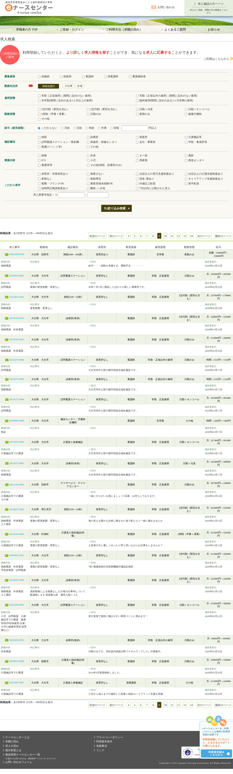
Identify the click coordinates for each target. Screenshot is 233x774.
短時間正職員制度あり (53, 188)
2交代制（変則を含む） (102, 109)
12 (178, 236)
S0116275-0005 (17, 379)
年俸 (102, 127)
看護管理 (45, 165)
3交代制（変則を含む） (54, 109)
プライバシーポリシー (109, 737)
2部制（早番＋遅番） (52, 114)
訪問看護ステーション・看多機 (58, 142)
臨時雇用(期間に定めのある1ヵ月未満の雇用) (164, 100)
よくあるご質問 (175, 29)
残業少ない (95, 173)
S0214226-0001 (16, 640)
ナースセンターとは (17, 737)
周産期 (141, 160)
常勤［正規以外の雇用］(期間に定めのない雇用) (166, 95)
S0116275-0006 (17, 360)
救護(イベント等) (50, 146)
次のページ (204, 236)
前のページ (116, 236)
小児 (91, 160)
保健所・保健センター (102, 142)
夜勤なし (45, 178)
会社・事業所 (145, 142)
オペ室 (141, 155)
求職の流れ (12, 741)
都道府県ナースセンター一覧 (22, 754)
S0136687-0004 (16, 580)
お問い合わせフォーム (18, 762)
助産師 (65, 76)
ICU (42, 160)
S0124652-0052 (16, 297)
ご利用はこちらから (216, 58)
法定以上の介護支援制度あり (204, 173)
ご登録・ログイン (72, 29)
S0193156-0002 (16, 534)
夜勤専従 (94, 178)
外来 (91, 155)
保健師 (43, 76)
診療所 (92, 137)
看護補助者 (137, 76)
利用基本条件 (104, 741)
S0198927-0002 (16, 509)
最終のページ (223, 236)
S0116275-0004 (17, 399)
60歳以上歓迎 (145, 183)
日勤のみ (94, 114)
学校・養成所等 (196, 142)
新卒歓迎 (192, 183)
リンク (100, 750)
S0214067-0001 (16, 682)
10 (165, 236)
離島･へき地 (96, 188)
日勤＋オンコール (197, 109)
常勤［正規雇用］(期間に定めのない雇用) (64, 95)
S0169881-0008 (16, 420)
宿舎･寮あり (145, 178)
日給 (77, 127)
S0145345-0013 (16, 339)
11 (172, 236)
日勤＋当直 (144, 109)
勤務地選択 (48, 86)
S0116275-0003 (17, 442)
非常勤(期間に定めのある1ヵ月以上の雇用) (65, 100)
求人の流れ (12, 745)
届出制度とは (13, 750)
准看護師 (111, 76)
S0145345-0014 (16, 318)
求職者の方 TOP (27, 29)
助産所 (141, 137)
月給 (65, 127)
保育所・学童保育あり (53, 173)
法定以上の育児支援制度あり (155, 173)
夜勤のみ (143, 114)
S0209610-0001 (16, 275)
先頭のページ (97, 236)
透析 (189, 155)
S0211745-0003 (17, 484)
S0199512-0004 (16, 661)
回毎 (114, 127)
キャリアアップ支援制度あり (204, 178)
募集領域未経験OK (100, 183)
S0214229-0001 (16, 605)
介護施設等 (193, 137)
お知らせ (214, 29)
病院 (42, 137)
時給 (90, 127)
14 (191, 236)
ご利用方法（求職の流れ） (124, 29)
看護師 (88, 76)
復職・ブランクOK (51, 183)
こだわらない (47, 127)
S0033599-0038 (16, 254)
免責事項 (101, 745)
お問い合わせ (166, 7)
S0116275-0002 (17, 463)
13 (185, 236)
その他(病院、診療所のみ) (104, 165)
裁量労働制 (193, 114)
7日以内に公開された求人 (153, 188)
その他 (43, 118)
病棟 (42, 155)
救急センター (194, 160)
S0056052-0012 (16, 555)
